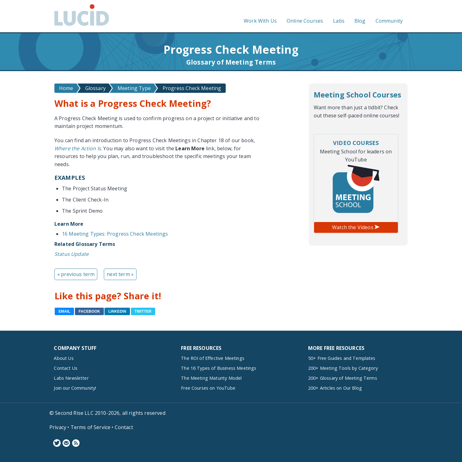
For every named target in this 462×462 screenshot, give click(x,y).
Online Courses (305, 20)
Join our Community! (75, 388)
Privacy (57, 427)
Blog (360, 20)
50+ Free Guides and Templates (342, 358)
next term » (120, 274)
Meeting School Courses (357, 95)
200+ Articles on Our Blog (335, 388)
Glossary (95, 88)
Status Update (71, 254)
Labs (338, 20)
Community (389, 20)
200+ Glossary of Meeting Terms (342, 378)
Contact (124, 427)
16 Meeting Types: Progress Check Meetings (115, 233)
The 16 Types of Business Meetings (218, 368)
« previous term (76, 274)
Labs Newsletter (71, 378)
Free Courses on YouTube (208, 388)
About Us (63, 358)
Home (66, 88)
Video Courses (356, 143)
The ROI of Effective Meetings (212, 358)
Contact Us (65, 368)
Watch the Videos (356, 227)
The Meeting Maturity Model (211, 378)
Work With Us (260, 20)
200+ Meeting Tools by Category (343, 368)
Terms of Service (91, 427)
